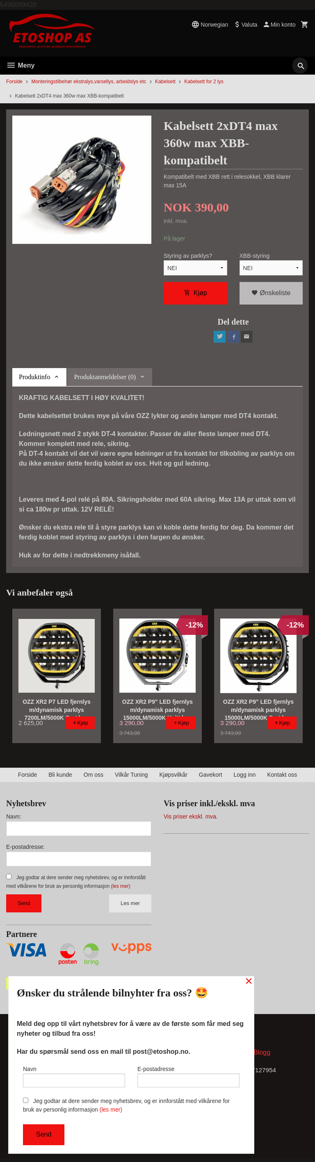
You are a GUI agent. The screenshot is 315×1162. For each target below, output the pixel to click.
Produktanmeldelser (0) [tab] (105, 378)
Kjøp (195, 293)
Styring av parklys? (188, 256)
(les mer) (120, 888)
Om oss (93, 776)
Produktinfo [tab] (34, 378)
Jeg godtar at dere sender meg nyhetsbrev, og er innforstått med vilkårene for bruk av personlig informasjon (126, 1105)
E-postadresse (188, 1075)
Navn (74, 1075)
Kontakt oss (282, 776)
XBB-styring (255, 256)
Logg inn (245, 776)
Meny (20, 65)
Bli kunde (60, 776)
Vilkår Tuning (131, 776)
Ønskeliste (270, 293)
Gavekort (210, 776)
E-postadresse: (25, 849)
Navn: (13, 818)
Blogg (261, 1055)
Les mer (130, 905)
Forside (14, 81)
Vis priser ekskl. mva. (191, 818)
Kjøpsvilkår (173, 776)
